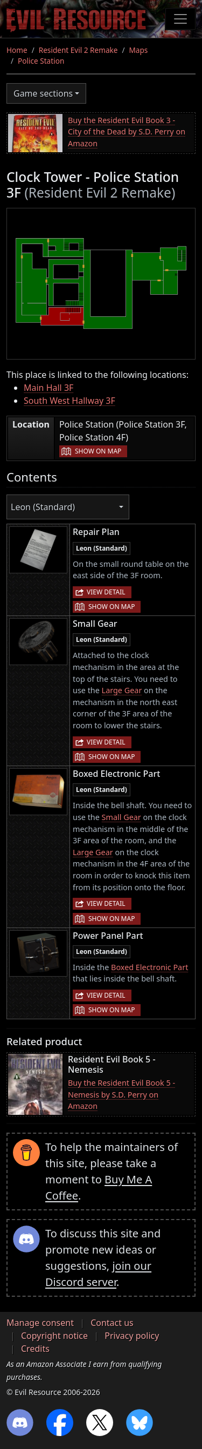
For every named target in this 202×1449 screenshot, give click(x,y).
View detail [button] (106, 592)
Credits (35, 1349)
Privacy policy (132, 1336)
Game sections (43, 93)
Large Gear (122, 690)
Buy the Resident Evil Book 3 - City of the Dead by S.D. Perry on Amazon (126, 131)
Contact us (112, 1323)
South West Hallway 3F (69, 401)
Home (16, 50)
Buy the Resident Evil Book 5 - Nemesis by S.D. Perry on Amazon (121, 1094)
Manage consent (40, 1323)
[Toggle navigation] (180, 19)
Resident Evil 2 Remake (78, 50)
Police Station (41, 61)
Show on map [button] (98, 451)
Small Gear (121, 817)
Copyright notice (54, 1336)
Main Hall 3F (48, 388)
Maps (138, 50)
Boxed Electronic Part (149, 967)
